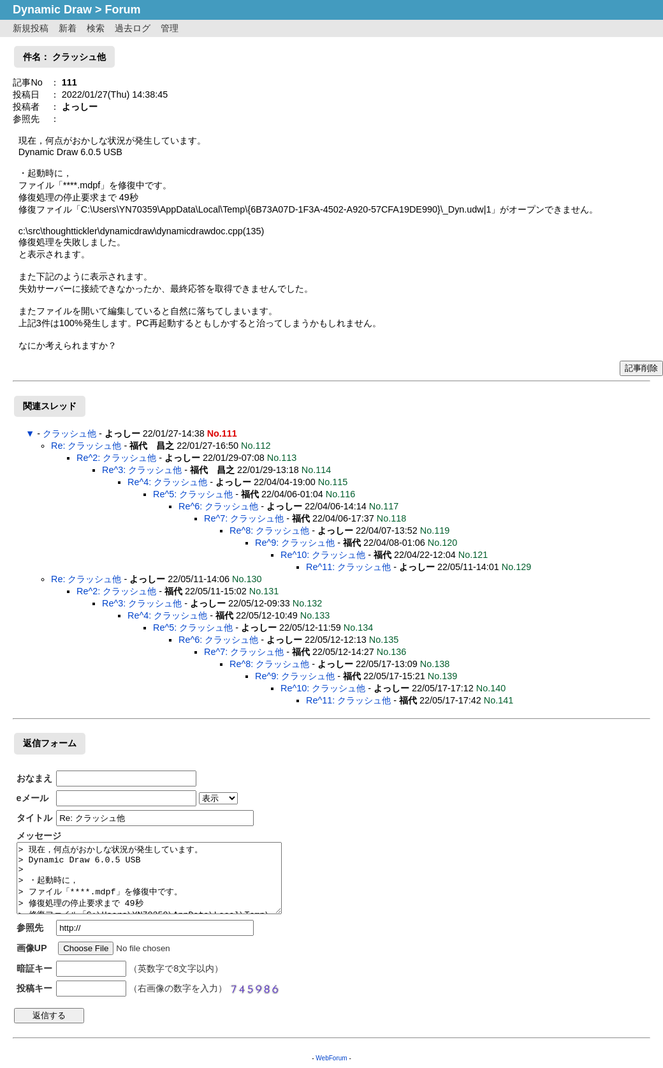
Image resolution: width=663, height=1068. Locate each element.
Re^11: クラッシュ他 (348, 567)
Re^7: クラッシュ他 (244, 518)
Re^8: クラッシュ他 (269, 530)
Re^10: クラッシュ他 (322, 555)
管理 (169, 28)
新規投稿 (30, 28)
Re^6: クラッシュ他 (218, 506)
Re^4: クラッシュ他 (167, 482)
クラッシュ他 (69, 433)
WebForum (331, 1058)
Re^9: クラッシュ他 (295, 543)
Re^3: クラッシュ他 (142, 470)
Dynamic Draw (52, 9)
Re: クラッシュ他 (86, 445)
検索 (96, 28)
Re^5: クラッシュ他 (193, 494)
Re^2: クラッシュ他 (116, 458)
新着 (67, 28)
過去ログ (132, 28)
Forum (123, 9)
